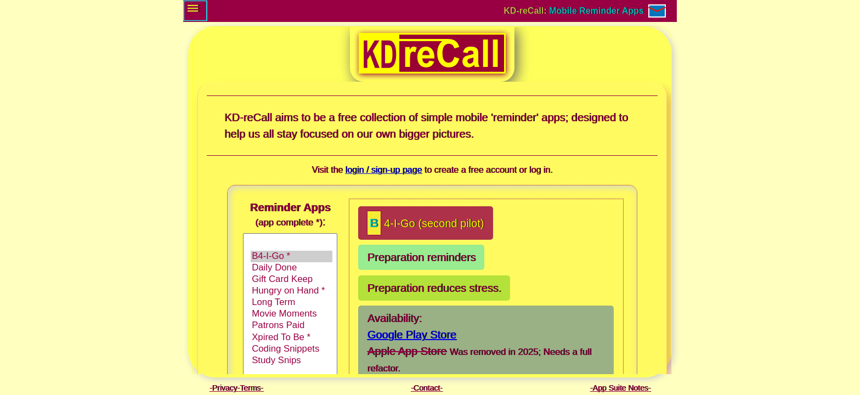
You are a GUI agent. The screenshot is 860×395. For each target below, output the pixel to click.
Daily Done (291, 268)
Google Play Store (411, 335)
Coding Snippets (291, 349)
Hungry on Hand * (291, 291)
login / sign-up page (383, 169)
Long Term (291, 302)
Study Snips (291, 360)
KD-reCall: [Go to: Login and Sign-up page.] (527, 10)
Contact (427, 387)
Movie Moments (291, 314)
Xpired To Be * (291, 337)
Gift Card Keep (291, 279)
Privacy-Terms (236, 387)
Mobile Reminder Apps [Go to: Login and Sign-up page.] (596, 10)
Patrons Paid (291, 325)
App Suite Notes (620, 387)
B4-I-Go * (291, 256)
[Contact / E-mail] (657, 11)
